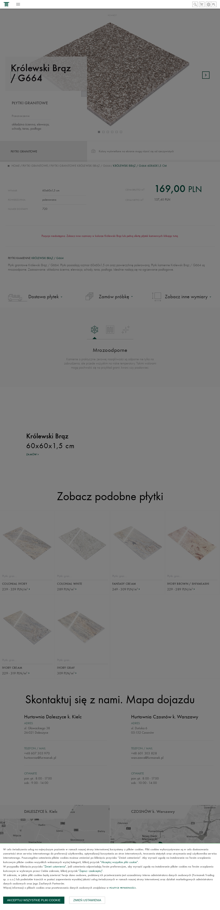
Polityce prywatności (122, 888)
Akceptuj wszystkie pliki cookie (33, 900)
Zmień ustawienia (87, 900)
